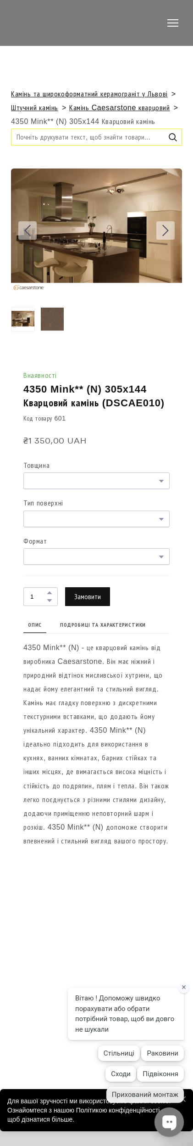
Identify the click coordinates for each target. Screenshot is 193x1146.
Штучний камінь (34, 108)
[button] (172, 137)
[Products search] (96, 137)
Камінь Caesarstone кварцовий (119, 108)
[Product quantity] (38, 596)
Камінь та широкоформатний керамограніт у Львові (89, 94)
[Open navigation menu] (173, 23)
